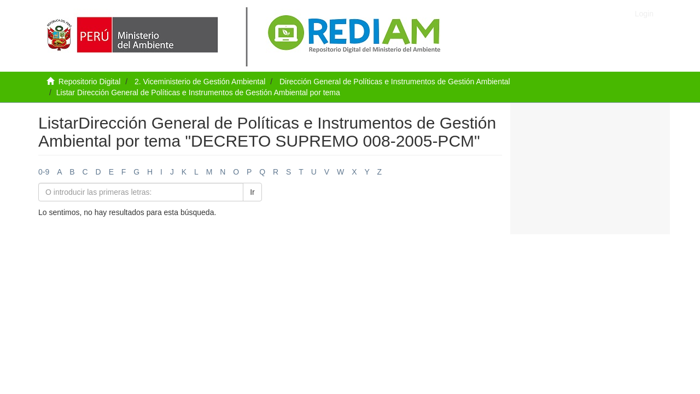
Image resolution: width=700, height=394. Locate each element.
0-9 (43, 171)
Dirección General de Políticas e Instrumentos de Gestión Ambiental (394, 81)
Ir (252, 192)
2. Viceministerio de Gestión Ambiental (200, 81)
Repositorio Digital (90, 81)
